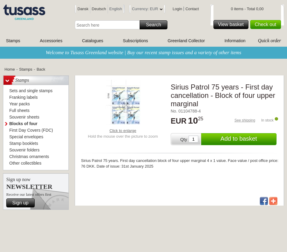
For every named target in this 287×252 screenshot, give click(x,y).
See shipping (244, 120)
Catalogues (92, 40)
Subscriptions (135, 40)
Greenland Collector (186, 40)
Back (40, 69)
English (115, 9)
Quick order (269, 40)
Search (156, 24)
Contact (192, 9)
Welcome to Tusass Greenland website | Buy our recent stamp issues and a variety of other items (143, 52)
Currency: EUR (147, 9)
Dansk (82, 9)
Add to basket (247, 139)
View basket (232, 24)
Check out (267, 24)
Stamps (13, 40)
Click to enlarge (122, 130)
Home (9, 69)
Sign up (22, 202)
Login (177, 9)
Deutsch (99, 9)
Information (235, 40)
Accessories (51, 40)
